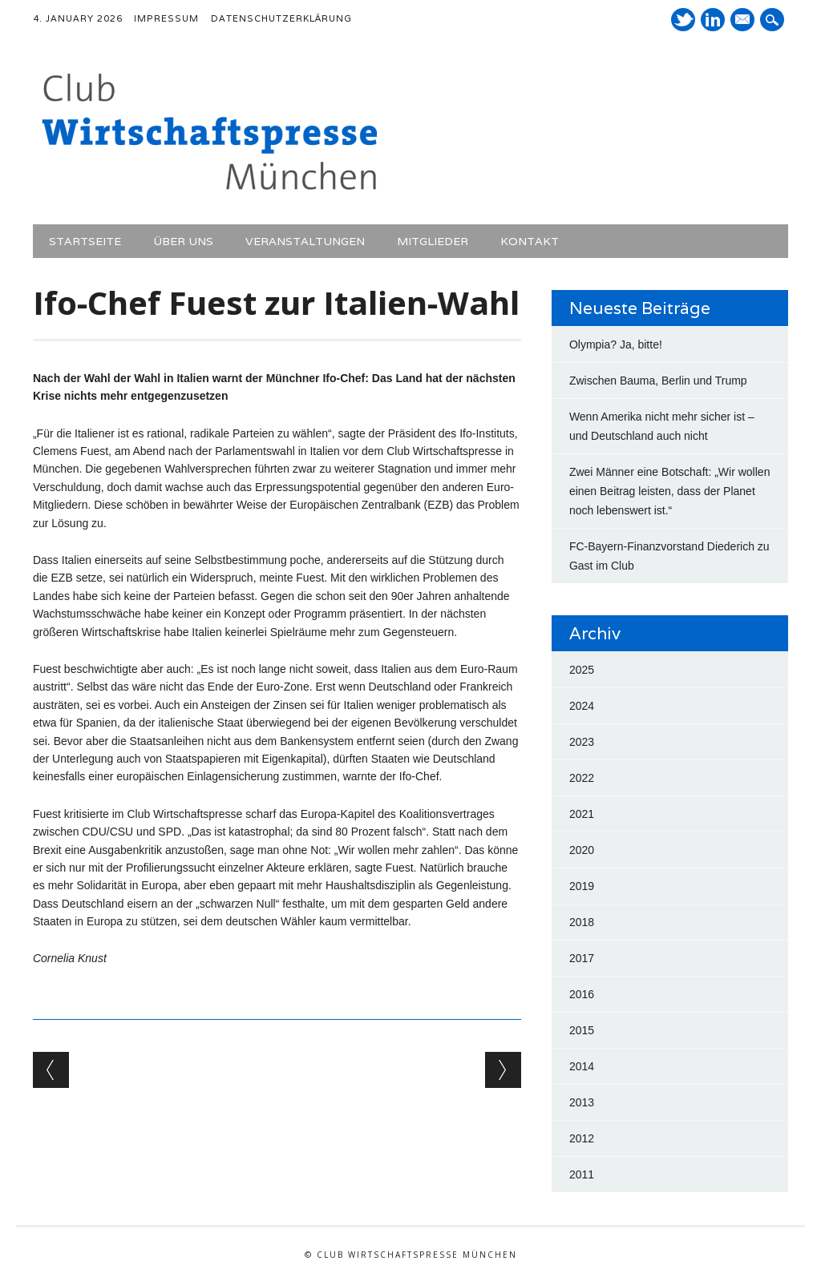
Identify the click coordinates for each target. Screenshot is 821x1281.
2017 (581, 958)
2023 (581, 741)
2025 (581, 669)
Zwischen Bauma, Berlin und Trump (658, 380)
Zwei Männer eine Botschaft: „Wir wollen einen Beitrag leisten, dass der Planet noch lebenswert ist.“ (669, 491)
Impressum (166, 18)
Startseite (85, 241)
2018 (581, 922)
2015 (581, 1030)
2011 (581, 1174)
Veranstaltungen (305, 241)
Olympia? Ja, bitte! (615, 344)
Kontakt (529, 241)
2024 (581, 705)
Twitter (683, 19)
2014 (581, 1066)
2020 (581, 850)
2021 (581, 814)
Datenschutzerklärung (281, 18)
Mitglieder (432, 241)
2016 (581, 994)
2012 (581, 1138)
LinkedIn (713, 19)
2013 (581, 1102)
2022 (581, 777)
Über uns (183, 241)
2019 (581, 886)
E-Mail (744, 20)
